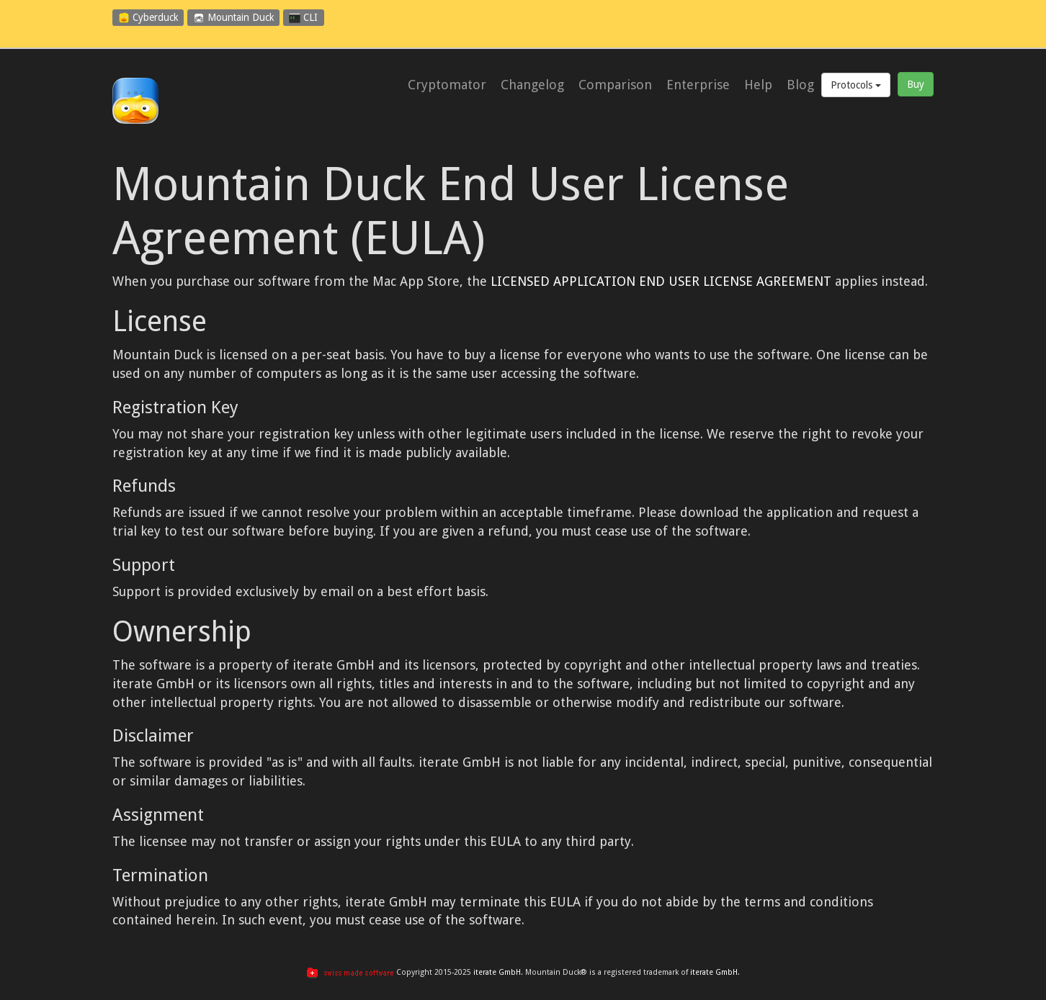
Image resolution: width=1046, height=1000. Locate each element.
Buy (915, 84)
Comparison (615, 85)
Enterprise (698, 85)
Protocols (856, 85)
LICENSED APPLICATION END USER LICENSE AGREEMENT (661, 281)
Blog (800, 85)
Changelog (532, 85)
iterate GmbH (497, 972)
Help (758, 85)
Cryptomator (447, 85)
